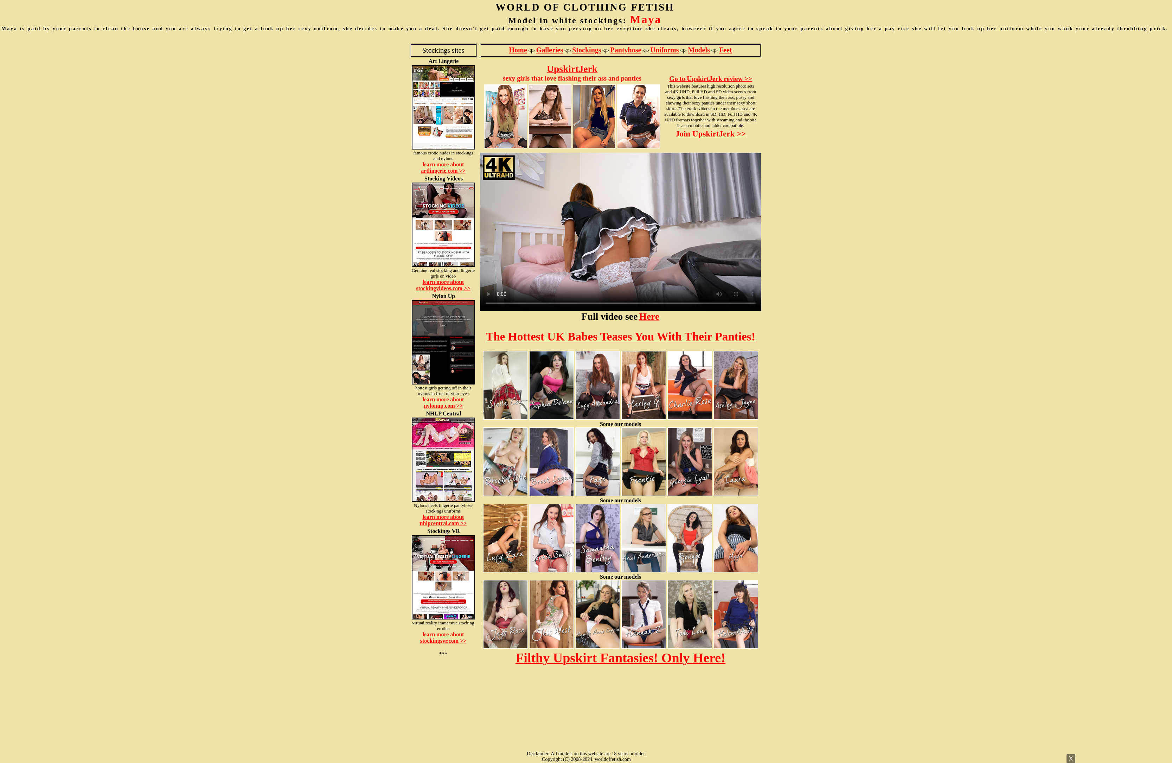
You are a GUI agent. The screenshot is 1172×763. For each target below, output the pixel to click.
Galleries (549, 50)
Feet (725, 50)
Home (518, 50)
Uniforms (664, 50)
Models (699, 50)
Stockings (586, 50)
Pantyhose (625, 50)
